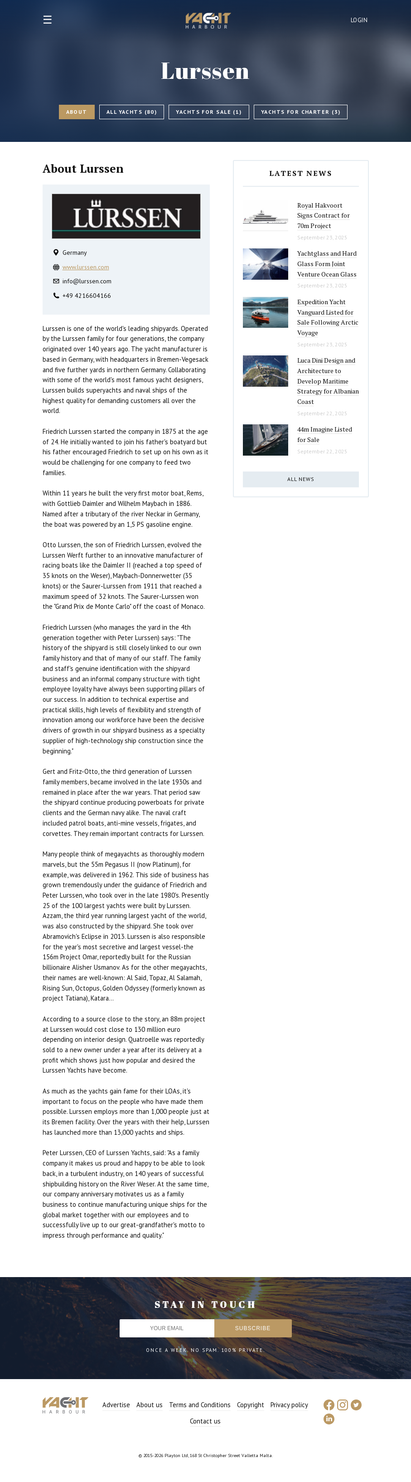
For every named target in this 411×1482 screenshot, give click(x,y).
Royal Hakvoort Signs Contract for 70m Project (323, 215)
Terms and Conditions (200, 1404)
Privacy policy (289, 1404)
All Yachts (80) (131, 111)
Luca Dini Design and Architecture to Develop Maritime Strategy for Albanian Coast (328, 381)
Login (359, 20)
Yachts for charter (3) (301, 111)
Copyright (250, 1404)
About (76, 111)
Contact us (205, 1421)
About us (149, 1404)
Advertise (116, 1404)
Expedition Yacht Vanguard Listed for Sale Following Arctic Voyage (327, 317)
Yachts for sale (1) (209, 111)
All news (300, 479)
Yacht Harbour (208, 22)
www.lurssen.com (86, 267)
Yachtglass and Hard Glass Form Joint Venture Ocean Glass (327, 263)
